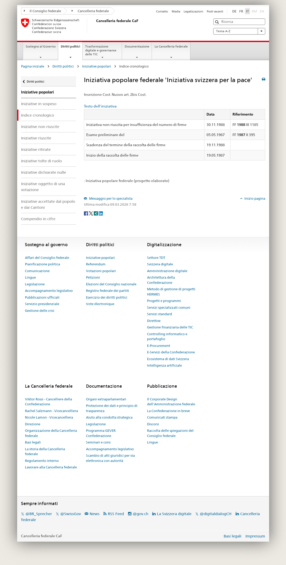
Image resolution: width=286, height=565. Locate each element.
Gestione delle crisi (39, 310)
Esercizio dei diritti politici (106, 297)
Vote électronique (100, 304)
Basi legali (33, 442)
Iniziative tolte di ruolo (41, 160)
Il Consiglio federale (42, 11)
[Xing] (96, 213)
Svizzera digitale (160, 264)
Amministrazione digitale (167, 271)
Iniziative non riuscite (40, 126)
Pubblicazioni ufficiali (42, 297)
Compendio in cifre (38, 218)
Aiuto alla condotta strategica (109, 417)
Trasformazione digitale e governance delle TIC (100, 50)
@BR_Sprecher (38, 513)
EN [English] (262, 11)
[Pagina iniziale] (95, 25)
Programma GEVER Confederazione (101, 433)
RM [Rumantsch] (254, 11)
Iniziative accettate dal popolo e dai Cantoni (48, 204)
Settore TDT (156, 257)
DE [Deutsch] (234, 11)
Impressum (255, 536)
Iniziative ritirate (36, 149)
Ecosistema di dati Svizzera (168, 359)
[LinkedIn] (101, 213)
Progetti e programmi (164, 301)
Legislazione (35, 284)
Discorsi (153, 424)
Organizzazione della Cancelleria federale (51, 433)
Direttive (154, 321)
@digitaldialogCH (215, 513)
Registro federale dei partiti (107, 290)
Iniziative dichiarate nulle (43, 172)
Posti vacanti (215, 11)
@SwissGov (70, 513)
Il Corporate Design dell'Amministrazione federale (171, 401)
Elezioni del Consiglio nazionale (111, 284)
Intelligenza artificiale (164, 365)
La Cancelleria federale (171, 46)
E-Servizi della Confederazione (171, 352)
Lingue (30, 277)
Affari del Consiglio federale (47, 257)
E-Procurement (158, 346)
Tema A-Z (239, 31)
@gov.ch (140, 513)
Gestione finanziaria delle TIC (170, 327)
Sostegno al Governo (41, 46)
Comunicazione (37, 271)
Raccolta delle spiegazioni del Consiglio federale (170, 433)
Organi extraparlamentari (106, 399)
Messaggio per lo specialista (110, 198)
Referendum (95, 264)
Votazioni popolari (101, 271)
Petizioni (93, 277)
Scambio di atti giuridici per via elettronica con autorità (110, 458)
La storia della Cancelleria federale (45, 451)
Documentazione (137, 46)
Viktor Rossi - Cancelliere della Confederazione (48, 401)
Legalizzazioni (193, 11)
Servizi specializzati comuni (168, 307)
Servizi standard (159, 314)
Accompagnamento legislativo (49, 290)
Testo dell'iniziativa (100, 106)
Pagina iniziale (32, 66)
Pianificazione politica (42, 264)
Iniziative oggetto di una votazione (43, 186)
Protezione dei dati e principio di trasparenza (111, 408)
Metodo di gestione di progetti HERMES (171, 291)
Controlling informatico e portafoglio (167, 336)
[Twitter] (91, 213)
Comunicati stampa (162, 417)
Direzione (32, 424)
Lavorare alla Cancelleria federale (51, 467)
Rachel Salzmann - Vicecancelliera (51, 411)
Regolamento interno (42, 461)
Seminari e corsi (98, 442)
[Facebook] (86, 213)
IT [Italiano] (247, 11)
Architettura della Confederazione (161, 280)
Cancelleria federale (90, 11)
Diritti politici (71, 48)
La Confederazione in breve (168, 411)
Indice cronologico (37, 115)
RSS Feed (116, 513)
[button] (217, 22)
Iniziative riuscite (36, 138)
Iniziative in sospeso (38, 103)
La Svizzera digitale (174, 513)
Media (176, 11)
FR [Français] (241, 11)
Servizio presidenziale (42, 304)
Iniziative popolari (96, 66)
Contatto (162, 11)
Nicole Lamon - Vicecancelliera (49, 417)
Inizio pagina (254, 198)
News (94, 513)
